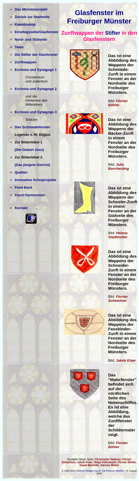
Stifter (112, 33)
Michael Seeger (85, 470)
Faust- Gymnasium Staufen (109, 470)
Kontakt (21, 208)
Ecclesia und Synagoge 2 (36, 89)
